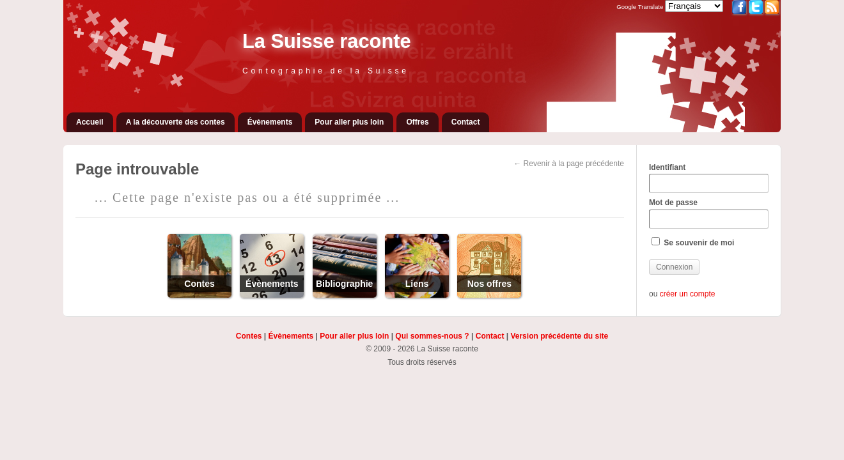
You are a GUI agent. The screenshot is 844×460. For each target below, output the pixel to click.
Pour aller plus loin (349, 122)
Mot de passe (708, 213)
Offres (417, 122)
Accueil (90, 122)
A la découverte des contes (175, 122)
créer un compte (687, 293)
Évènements (270, 122)
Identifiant (708, 178)
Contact (465, 122)
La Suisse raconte (326, 41)
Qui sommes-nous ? (432, 336)
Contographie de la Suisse (325, 70)
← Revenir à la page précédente (568, 163)
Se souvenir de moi (693, 242)
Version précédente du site (559, 336)
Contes (249, 336)
